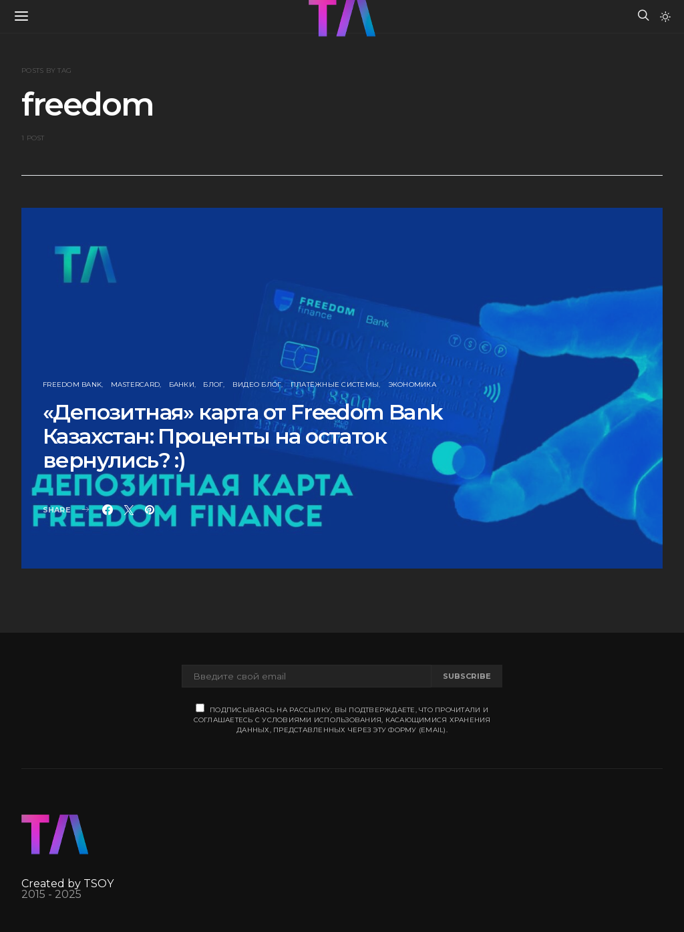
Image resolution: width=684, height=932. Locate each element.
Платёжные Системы (335, 384)
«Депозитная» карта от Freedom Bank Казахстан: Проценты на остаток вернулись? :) (243, 436)
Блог (213, 384)
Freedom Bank (72, 384)
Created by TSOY (67, 883)
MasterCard (135, 384)
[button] (665, 16)
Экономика (412, 384)
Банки (181, 384)
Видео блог (257, 384)
